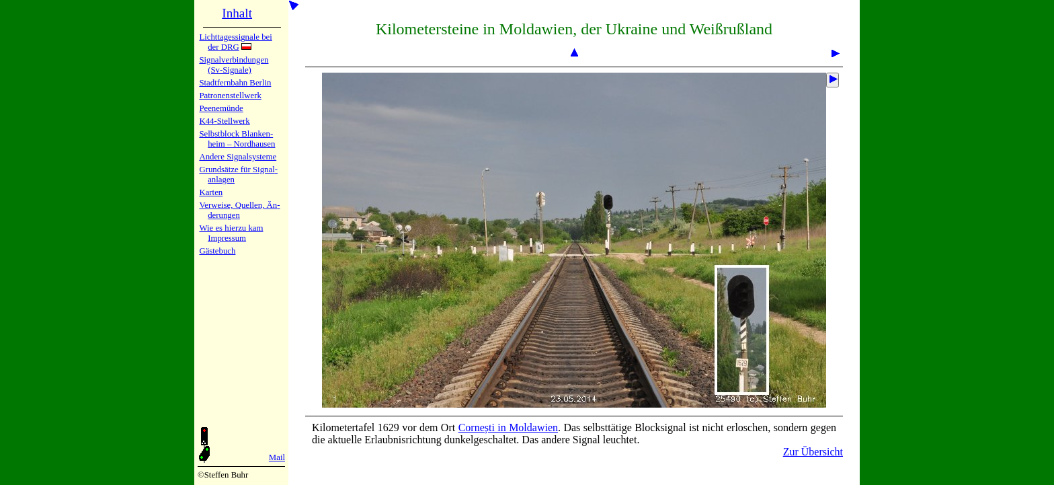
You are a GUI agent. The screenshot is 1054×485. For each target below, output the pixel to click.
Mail (277, 457)
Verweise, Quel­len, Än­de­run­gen (239, 210)
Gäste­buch (217, 251)
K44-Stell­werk (224, 121)
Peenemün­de (221, 108)
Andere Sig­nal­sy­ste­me (237, 156)
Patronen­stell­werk (230, 95)
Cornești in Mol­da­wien (508, 427)
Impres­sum (227, 238)
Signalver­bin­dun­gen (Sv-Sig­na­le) (233, 65)
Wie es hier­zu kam (231, 228)
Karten (210, 192)
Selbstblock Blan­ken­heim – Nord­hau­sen (237, 139)
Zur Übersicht (813, 451)
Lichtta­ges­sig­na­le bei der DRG (235, 42)
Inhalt (237, 13)
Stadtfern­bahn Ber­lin (235, 82)
